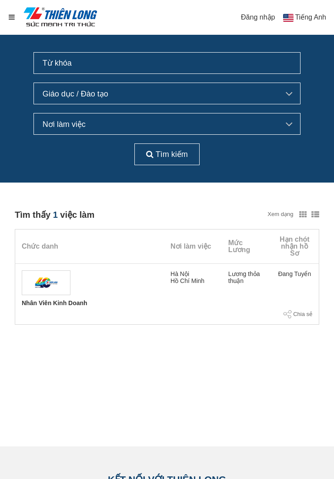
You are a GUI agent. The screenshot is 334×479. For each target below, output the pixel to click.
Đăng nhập (258, 17)
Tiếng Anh (310, 17)
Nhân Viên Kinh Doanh (54, 302)
